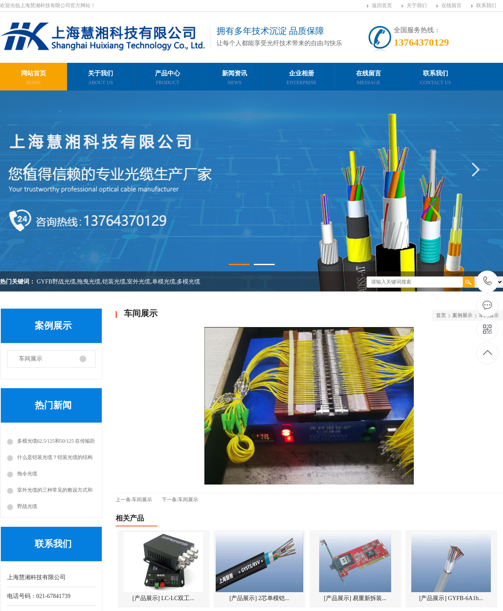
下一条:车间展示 (180, 500)
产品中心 (167, 79)
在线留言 (451, 5)
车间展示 (30, 359)
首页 (441, 315)
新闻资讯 (234, 79)
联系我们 (486, 5)
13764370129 (488, 281)
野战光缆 (27, 506)
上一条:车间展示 (134, 500)
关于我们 (417, 5)
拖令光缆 (27, 474)
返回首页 (382, 5)
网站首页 (33, 79)
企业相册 (301, 79)
